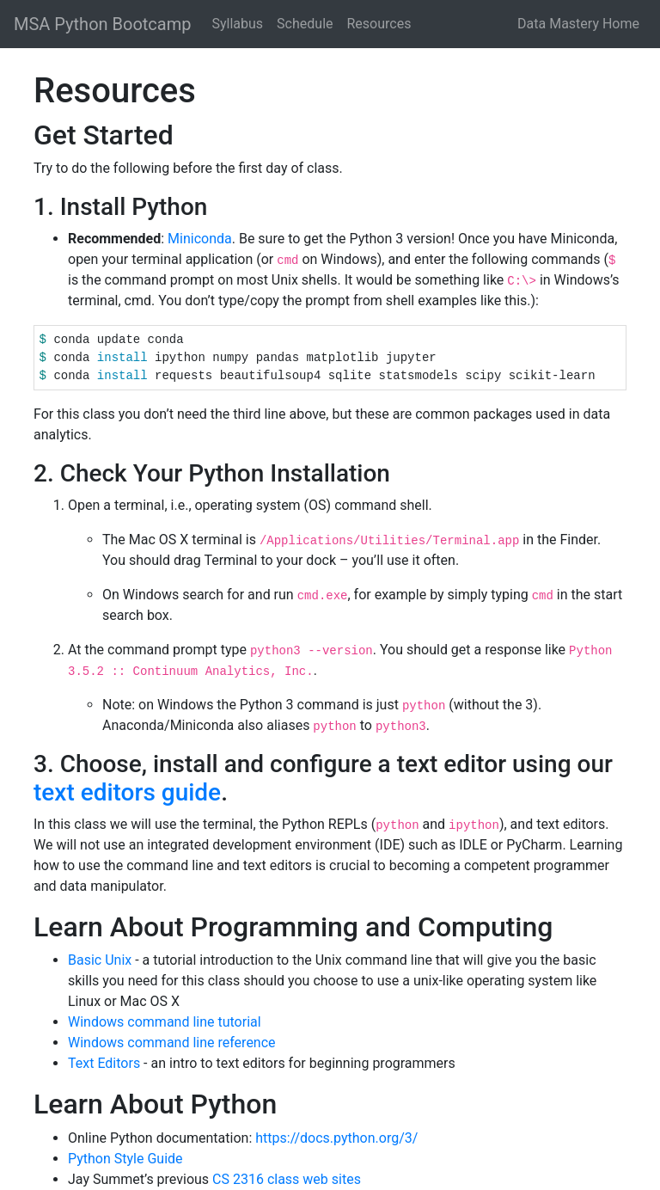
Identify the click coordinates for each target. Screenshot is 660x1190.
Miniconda (200, 238)
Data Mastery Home (578, 23)
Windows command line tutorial (164, 1022)
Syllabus (237, 23)
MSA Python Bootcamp (102, 24)
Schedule (305, 23)
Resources (379, 23)
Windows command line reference (172, 1042)
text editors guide (127, 792)
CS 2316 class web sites (286, 1179)
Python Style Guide (125, 1158)
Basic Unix (99, 960)
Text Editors (104, 1063)
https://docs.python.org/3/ (336, 1138)
